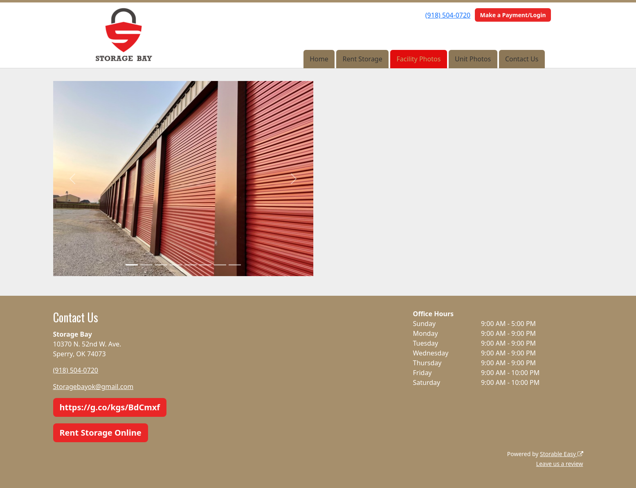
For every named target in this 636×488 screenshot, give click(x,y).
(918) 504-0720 (447, 15)
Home (319, 58)
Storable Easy (561, 454)
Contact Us (521, 58)
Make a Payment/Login (513, 15)
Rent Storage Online (101, 432)
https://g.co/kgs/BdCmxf (110, 407)
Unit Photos (473, 58)
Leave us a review (559, 464)
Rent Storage (362, 58)
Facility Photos (419, 58)
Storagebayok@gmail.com (93, 386)
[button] (72, 178)
